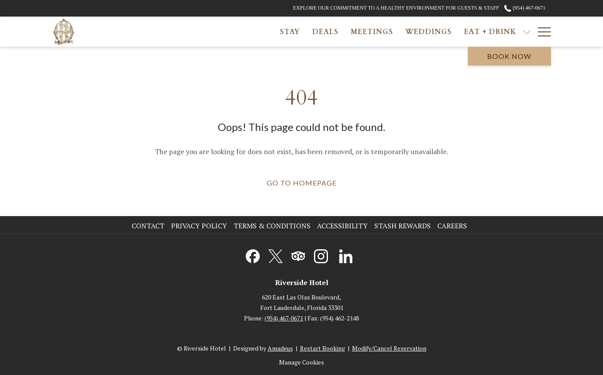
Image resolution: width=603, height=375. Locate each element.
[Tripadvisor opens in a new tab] (298, 254)
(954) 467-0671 (284, 318)
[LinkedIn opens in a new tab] (346, 254)
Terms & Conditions (272, 226)
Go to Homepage (302, 183)
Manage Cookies (301, 362)
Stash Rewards (402, 226)
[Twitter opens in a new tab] (275, 254)
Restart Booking (322, 348)
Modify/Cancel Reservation (389, 348)
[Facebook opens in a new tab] (253, 254)
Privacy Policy (199, 226)
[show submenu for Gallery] (456, 32)
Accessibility (342, 226)
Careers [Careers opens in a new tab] (453, 226)
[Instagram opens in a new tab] (321, 254)
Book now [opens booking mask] (509, 56)
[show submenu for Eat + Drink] (398, 32)
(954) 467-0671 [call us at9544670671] (524, 8)
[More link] (541, 32)
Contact (148, 226)
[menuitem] (161, 32)
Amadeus (280, 348)
